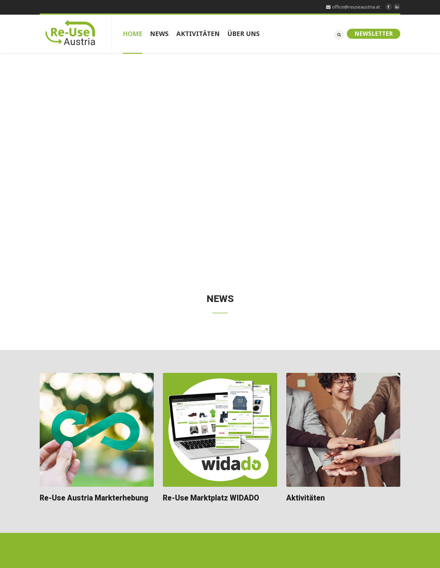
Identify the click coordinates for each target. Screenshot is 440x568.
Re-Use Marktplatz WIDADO (211, 498)
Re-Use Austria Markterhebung (94, 498)
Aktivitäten (305, 498)
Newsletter (373, 34)
